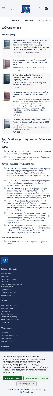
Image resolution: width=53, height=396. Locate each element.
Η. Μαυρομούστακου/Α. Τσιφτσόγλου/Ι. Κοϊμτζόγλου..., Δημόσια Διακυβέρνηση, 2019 (30, 62)
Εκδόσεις (16, 20)
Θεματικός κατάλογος (9, 314)
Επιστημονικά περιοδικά (10, 319)
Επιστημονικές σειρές (9, 317)
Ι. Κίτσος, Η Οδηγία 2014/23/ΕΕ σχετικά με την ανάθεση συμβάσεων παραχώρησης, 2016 (31, 94)
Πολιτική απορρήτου (8, 292)
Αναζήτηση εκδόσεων (9, 305)
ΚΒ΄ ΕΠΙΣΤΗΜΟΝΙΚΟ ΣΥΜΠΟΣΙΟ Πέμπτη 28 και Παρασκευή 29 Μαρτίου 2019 (29, 84)
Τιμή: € (17, 55)
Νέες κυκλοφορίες (7, 308)
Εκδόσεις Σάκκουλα (9, 269)
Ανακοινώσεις (6, 338)
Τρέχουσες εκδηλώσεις (9, 335)
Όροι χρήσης (6, 289)
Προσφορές (5, 322)
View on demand (7, 341)
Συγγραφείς (29, 20)
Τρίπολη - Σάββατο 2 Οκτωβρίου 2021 (26, 52)
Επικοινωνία (5, 276)
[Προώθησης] (21, 392)
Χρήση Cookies (6, 295)
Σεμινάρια (4, 333)
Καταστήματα (6, 274)
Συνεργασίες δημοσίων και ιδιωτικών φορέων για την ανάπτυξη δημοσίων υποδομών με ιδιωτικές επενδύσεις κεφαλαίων (30, 127)
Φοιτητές (5, 347)
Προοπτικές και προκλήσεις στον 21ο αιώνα (28, 68)
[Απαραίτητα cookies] (8, 389)
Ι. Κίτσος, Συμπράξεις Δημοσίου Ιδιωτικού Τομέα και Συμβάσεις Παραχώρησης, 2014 (31, 120)
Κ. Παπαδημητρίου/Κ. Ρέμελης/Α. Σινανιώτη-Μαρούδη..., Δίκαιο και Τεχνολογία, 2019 (27, 77)
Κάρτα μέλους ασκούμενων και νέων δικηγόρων (12, 285)
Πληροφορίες (6, 328)
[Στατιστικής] (32, 389)
